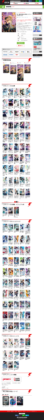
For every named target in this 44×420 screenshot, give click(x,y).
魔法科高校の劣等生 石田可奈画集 (10, 215)
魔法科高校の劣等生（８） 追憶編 (16, 107)
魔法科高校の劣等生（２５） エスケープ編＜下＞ (5, 151)
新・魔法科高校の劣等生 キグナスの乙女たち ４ (10, 347)
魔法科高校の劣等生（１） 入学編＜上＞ (5, 96)
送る (24, 415)
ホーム (3, 8)
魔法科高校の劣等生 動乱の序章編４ (27, 320)
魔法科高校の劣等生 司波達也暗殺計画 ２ (27, 358)
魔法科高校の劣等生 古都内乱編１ (5, 287)
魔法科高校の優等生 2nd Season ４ (10, 320)
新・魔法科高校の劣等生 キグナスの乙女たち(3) (10, 185)
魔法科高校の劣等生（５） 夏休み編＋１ (27, 96)
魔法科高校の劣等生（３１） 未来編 (27, 162)
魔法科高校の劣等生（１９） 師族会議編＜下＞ (22, 130)
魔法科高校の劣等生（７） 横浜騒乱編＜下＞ (10, 107)
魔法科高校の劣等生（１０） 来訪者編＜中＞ (27, 107)
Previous (37, 15)
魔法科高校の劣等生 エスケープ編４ (16, 330)
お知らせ (24, 411)
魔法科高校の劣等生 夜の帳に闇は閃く (27, 197)
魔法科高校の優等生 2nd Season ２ (5, 309)
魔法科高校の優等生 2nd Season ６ (27, 330)
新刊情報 (8, 411)
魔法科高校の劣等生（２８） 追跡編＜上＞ (5, 162)
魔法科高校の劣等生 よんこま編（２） (10, 254)
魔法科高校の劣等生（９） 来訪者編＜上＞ (22, 107)
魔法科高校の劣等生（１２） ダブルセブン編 (10, 118)
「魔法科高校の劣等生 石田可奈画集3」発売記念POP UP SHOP (37, 49)
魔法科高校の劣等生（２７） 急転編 (22, 151)
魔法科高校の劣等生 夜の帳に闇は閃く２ (10, 330)
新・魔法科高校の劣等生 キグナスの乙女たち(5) (16, 197)
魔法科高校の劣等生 (10, 8)
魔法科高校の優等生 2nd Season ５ (16, 320)
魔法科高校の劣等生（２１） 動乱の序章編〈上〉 (10, 141)
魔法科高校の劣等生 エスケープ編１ (22, 309)
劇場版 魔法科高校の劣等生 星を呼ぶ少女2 (10, 276)
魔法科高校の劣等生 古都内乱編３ (10, 298)
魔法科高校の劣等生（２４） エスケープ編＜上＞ (27, 141)
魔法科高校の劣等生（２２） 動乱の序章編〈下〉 (16, 141)
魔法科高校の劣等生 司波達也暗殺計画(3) (22, 162)
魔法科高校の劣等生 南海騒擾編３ (10, 309)
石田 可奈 (26, 17)
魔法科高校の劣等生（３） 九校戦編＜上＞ (16, 96)
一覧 (40, 35)
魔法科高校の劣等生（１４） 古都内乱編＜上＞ (22, 118)
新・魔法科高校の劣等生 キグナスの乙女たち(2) (27, 173)
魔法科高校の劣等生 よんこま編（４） (5, 276)
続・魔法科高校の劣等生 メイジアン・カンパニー (10, 173)
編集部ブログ (20, 411)
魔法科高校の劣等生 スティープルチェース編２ (22, 287)
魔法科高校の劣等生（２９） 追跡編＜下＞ (10, 162)
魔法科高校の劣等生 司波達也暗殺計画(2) (27, 151)
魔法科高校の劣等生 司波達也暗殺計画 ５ (22, 347)
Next (37, 33)
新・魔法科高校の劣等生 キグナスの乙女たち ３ (16, 347)
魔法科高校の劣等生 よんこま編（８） (22, 320)
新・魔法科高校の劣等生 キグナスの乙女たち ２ (5, 358)
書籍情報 (6, 8)
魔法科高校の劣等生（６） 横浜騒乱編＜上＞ (5, 107)
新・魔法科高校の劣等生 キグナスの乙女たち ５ (5, 347)
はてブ (27, 415)
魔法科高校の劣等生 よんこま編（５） (27, 276)
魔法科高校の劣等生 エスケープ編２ (27, 309)
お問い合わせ (22, 413)
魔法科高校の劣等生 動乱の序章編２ (5, 320)
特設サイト (21, 45)
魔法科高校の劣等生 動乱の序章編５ (22, 330)
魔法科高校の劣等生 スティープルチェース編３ (16, 298)
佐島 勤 (20, 17)
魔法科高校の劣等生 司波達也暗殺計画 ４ (16, 358)
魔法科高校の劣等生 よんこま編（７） (27, 298)
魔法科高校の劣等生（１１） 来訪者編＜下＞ (5, 118)
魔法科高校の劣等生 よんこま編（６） (5, 298)
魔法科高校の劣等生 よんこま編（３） (27, 254)
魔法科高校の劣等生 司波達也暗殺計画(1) (16, 151)
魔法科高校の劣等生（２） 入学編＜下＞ (10, 96)
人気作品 (15, 411)
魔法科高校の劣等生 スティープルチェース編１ (10, 287)
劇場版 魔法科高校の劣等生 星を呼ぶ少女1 (16, 265)
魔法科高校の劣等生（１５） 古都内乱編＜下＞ (27, 118)
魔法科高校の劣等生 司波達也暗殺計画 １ (5, 369)
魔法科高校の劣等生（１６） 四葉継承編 (5, 130)
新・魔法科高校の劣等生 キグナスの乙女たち (16, 173)
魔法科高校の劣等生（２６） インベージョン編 (10, 151)
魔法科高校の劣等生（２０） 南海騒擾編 (5, 141)
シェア (17, 415)
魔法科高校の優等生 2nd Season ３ (16, 309)
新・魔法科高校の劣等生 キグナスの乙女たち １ (10, 358)
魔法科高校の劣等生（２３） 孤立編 (22, 141)
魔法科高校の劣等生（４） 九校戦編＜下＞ (22, 96)
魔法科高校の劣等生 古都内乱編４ (22, 298)
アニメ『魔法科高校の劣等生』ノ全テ (5, 215)
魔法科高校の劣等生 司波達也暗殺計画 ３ (22, 358)
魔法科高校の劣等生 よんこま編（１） (16, 244)
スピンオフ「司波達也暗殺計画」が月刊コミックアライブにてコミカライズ (6, 384)
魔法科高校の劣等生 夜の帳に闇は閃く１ (5, 330)
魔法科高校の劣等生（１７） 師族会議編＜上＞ (10, 130)
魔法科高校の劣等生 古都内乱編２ (16, 287)
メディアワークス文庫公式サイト (32, 411)
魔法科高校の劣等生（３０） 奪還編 (16, 162)
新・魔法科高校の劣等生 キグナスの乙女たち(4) (27, 185)
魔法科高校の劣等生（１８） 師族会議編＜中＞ (16, 130)
